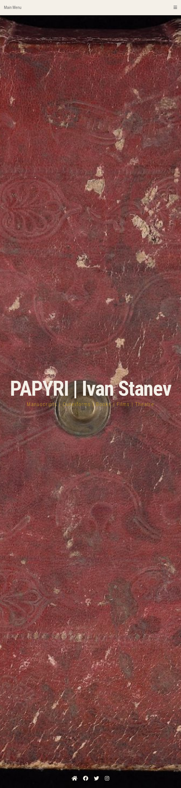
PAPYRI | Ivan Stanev (90, 388)
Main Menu (90, 7)
